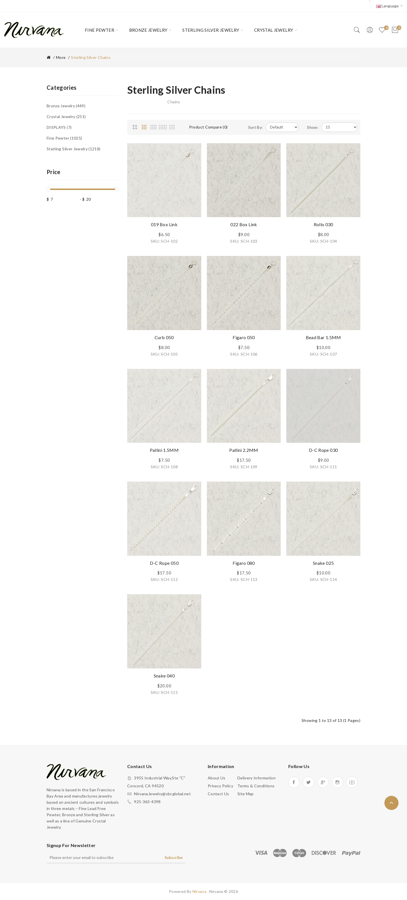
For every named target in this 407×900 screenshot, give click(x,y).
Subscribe (173, 857)
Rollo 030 (323, 224)
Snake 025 (323, 563)
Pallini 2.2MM (243, 450)
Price (53, 171)
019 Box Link (164, 224)
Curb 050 (164, 337)
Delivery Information (256, 777)
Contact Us (218, 793)
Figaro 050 (244, 337)
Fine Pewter (64, 138)
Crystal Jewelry (66, 116)
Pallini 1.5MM (164, 450)
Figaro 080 (244, 563)
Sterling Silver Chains (91, 57)
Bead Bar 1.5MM (323, 337)
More (61, 57)
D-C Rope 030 (323, 450)
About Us (217, 777)
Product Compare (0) (208, 127)
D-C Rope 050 (164, 563)
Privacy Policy (220, 785)
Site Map (245, 793)
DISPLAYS (59, 127)
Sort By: (255, 127)
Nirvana (199, 891)
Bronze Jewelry (66, 105)
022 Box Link (243, 224)
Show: (313, 127)
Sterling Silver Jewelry (74, 148)
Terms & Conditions (255, 785)
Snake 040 (164, 675)
